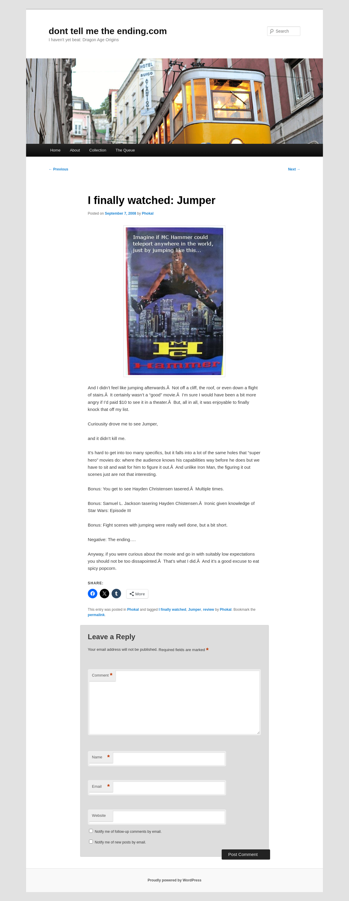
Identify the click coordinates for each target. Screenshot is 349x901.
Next (294, 169)
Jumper (194, 609)
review (208, 609)
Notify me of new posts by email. (120, 842)
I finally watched (172, 609)
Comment (102, 675)
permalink (96, 615)
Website (99, 815)
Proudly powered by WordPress (174, 880)
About (75, 150)
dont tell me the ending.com (108, 31)
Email (101, 786)
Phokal (147, 213)
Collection (97, 150)
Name (101, 757)
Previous (58, 169)
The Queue (125, 150)
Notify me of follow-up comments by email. (128, 832)
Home (55, 150)
